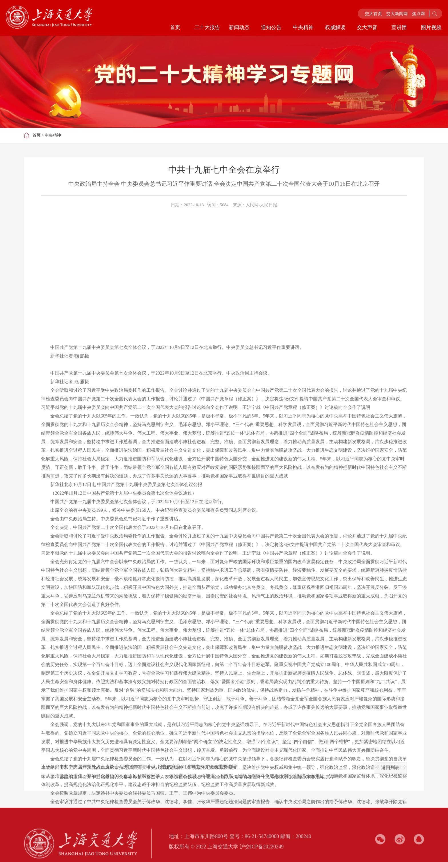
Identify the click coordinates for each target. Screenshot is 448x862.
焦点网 (418, 13)
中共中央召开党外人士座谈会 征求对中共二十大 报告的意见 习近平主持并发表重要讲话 (148, 785)
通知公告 (271, 27)
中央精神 (303, 27)
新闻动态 (239, 27)
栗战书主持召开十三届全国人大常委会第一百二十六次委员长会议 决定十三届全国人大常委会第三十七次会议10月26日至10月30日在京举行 (199, 795)
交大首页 (373, 13)
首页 (175, 27)
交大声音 (367, 27)
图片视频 (431, 27)
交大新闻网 (397, 13)
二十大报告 (207, 27)
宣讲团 (399, 27)
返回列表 (390, 786)
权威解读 (335, 27)
